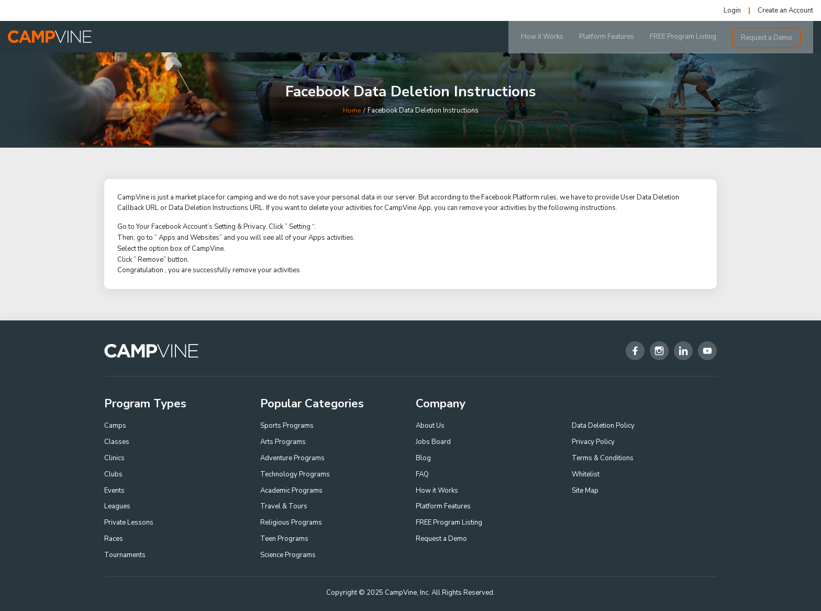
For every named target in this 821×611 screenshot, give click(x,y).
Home (352, 110)
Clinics (114, 458)
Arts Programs (283, 442)
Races (113, 538)
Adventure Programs (292, 458)
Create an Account (785, 10)
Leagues (117, 506)
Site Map (585, 490)
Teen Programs (284, 538)
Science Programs (288, 555)
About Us (430, 425)
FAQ (422, 474)
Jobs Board (433, 442)
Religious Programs (291, 522)
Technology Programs (295, 474)
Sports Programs (287, 425)
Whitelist (586, 474)
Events (114, 490)
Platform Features (618, 36)
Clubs (113, 474)
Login (732, 10)
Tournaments (125, 555)
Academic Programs (291, 490)
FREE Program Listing (695, 36)
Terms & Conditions (603, 458)
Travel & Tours (283, 506)
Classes (116, 442)
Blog (423, 458)
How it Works (554, 36)
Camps (115, 425)
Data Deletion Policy (603, 425)
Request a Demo (778, 36)
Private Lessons (128, 522)
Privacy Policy (593, 442)
